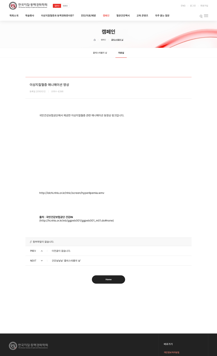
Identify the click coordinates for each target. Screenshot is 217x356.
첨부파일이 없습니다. (43, 241)
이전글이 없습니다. (61, 250)
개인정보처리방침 (171, 352)
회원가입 (204, 5)
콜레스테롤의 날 (100, 53)
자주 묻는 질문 (162, 15)
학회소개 (14, 15)
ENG (183, 5)
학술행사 (29, 15)
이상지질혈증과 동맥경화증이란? (57, 15)
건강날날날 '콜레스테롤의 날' (66, 260)
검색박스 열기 (198, 15)
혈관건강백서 (123, 15)
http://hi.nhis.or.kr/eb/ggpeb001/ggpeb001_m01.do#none (76, 220)
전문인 (65, 6)
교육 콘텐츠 (142, 15)
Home (109, 279)
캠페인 (106, 15)
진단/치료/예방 (88, 15)
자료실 (121, 53)
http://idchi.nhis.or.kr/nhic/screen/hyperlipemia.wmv (71, 193)
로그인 (193, 5)
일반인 (57, 6)
